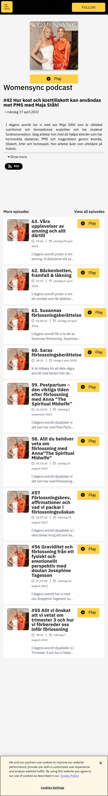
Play (54, 79)
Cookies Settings (52, 790)
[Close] (101, 765)
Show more (17, 157)
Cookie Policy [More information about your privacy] (69, 778)
